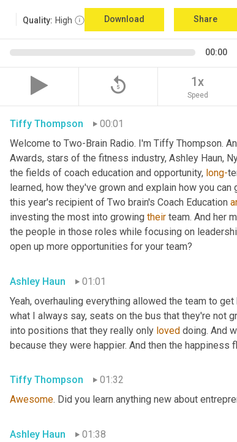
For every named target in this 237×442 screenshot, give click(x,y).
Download (124, 19)
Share (205, 19)
